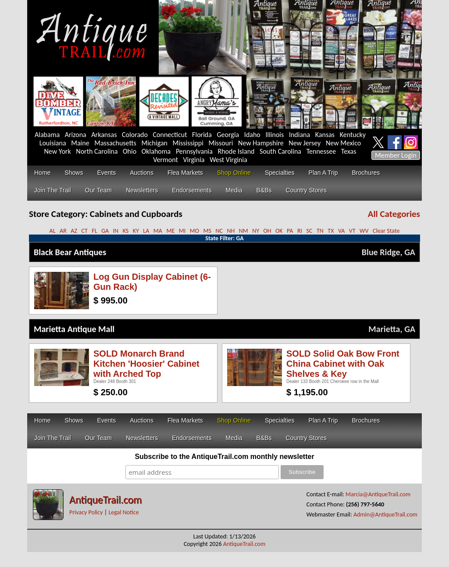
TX (331, 231)
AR (63, 231)
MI (182, 231)
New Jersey (305, 143)
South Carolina (280, 151)
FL (94, 231)
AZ (74, 231)
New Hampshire (261, 143)
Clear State (386, 231)
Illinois (274, 134)
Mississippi (188, 143)
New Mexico (343, 143)
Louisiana (52, 143)
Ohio (129, 151)
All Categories (394, 214)
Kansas (325, 134)
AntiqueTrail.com (105, 499)
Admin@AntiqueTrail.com (385, 514)
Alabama (47, 134)
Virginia (193, 159)
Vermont (165, 159)
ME (170, 231)
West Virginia (228, 159)
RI (299, 231)
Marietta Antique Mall (74, 329)
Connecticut (170, 134)
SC (309, 231)
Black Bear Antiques (70, 252)
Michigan (154, 143)
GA (105, 231)
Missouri (220, 143)
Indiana (299, 134)
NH (231, 231)
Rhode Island (236, 151)
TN (320, 231)
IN (116, 231)
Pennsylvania (194, 151)
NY (255, 231)
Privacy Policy (86, 512)
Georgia (228, 134)
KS (126, 231)
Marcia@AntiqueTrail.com (378, 494)
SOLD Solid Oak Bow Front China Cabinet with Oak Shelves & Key (342, 364)
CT (84, 231)
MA (157, 231)
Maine (80, 143)
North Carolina (97, 151)
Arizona (75, 134)
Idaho (252, 134)
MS (207, 231)
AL (53, 231)
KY (136, 231)
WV (364, 231)
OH (267, 231)
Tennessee (321, 151)
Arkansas (104, 134)
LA (146, 231)
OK (279, 231)
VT (352, 231)
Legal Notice (123, 512)
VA (341, 231)
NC (219, 231)
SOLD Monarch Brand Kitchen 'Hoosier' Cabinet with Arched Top (146, 364)
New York (57, 151)
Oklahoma (156, 151)
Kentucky (353, 134)
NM (243, 231)
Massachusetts (115, 143)
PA (290, 231)
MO (194, 231)
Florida (202, 134)
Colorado (135, 134)
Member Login (396, 155)
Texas (348, 151)
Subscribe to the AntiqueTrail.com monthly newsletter (224, 456)
